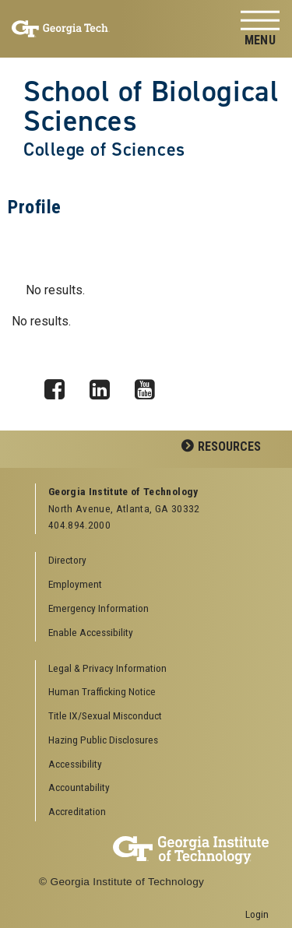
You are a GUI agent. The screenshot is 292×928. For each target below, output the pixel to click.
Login (257, 914)
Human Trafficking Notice (102, 691)
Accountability (79, 787)
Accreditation (77, 811)
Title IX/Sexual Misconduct (105, 715)
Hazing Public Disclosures (103, 739)
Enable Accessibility (90, 632)
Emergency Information (98, 608)
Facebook (60, 385)
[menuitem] (152, 669)
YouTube (150, 385)
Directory (67, 560)
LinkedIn (105, 385)
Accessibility (75, 764)
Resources (229, 446)
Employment (75, 584)
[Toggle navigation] (260, 29)
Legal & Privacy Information (107, 668)
